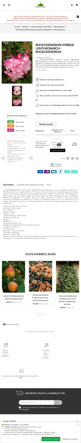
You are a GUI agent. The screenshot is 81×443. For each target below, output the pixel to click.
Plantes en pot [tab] (46, 124)
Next (42, 314)
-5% (10, 122)
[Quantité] (56, 138)
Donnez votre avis (44, 57)
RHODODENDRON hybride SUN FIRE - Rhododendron (40, 297)
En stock (57, 147)
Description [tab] (8, 185)
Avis (49, 185)
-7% (10, 126)
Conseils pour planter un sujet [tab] (30, 185)
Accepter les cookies (51, 439)
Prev (38, 314)
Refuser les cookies (70, 439)
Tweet (72, 158)
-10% (10, 130)
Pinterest (77, 158)
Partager (67, 158)
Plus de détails (41, 70)
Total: (74, 144)
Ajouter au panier (57, 150)
